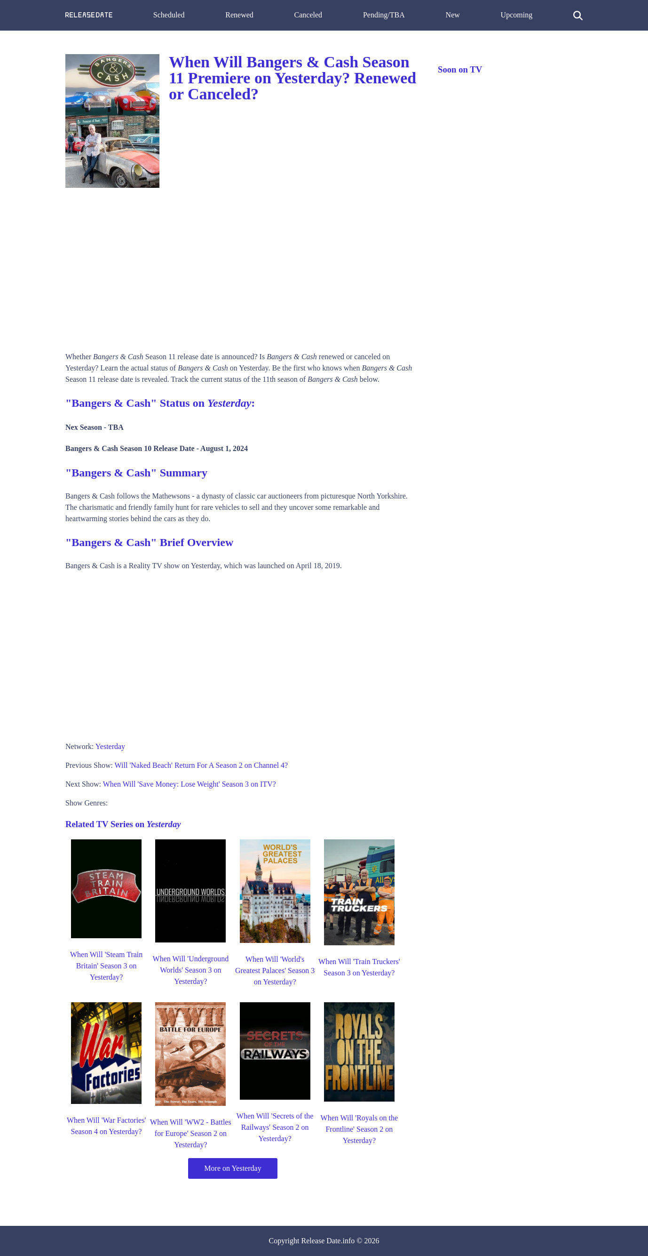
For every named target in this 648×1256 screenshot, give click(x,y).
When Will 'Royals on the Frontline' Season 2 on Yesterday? (359, 1129)
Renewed (239, 15)
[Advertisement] (242, 266)
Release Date (321, 1241)
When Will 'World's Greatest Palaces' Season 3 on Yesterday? (275, 970)
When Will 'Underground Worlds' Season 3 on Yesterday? (191, 970)
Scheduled (169, 15)
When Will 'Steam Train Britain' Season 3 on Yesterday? (106, 965)
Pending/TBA (384, 15)
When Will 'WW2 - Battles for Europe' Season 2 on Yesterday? (190, 1133)
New (453, 15)
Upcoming (517, 15)
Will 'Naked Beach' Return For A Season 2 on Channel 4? (201, 765)
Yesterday (110, 746)
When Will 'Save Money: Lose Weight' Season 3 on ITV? (189, 784)
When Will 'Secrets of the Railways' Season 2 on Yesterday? (275, 1127)
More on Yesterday (232, 1168)
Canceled (308, 15)
